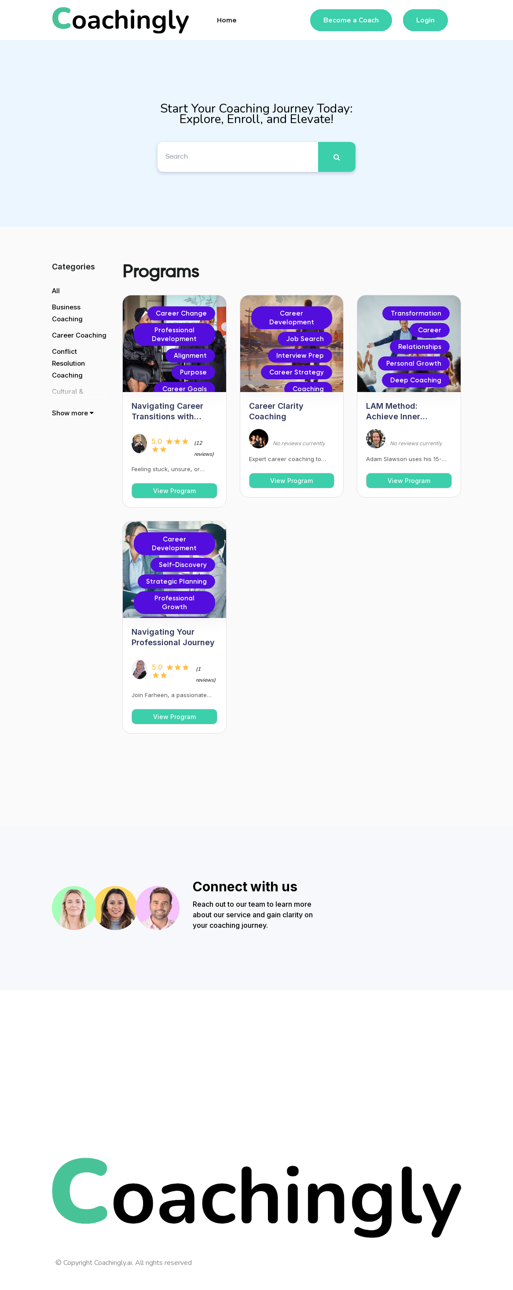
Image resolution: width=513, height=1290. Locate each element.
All (56, 291)
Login (425, 20)
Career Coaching (79, 335)
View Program (174, 490)
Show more (73, 413)
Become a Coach (351, 20)
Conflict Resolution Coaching (68, 363)
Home (227, 20)
